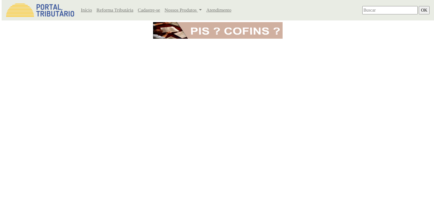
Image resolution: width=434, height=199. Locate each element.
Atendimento (218, 10)
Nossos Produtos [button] (181, 10)
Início (86, 10)
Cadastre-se (149, 10)
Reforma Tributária (114, 10)
